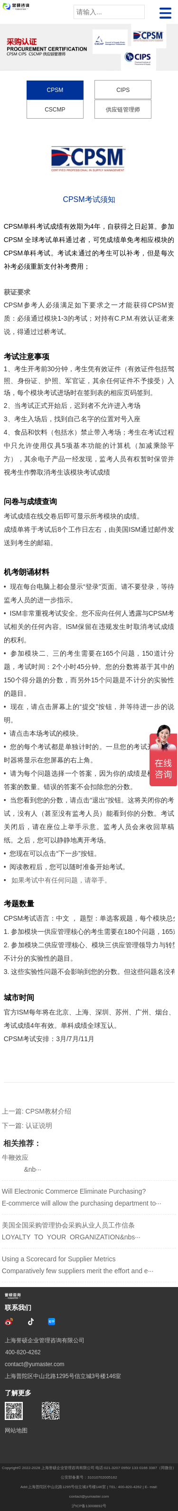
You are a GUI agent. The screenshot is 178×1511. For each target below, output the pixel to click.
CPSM (55, 90)
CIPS (123, 90)
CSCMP (55, 109)
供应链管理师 (123, 109)
